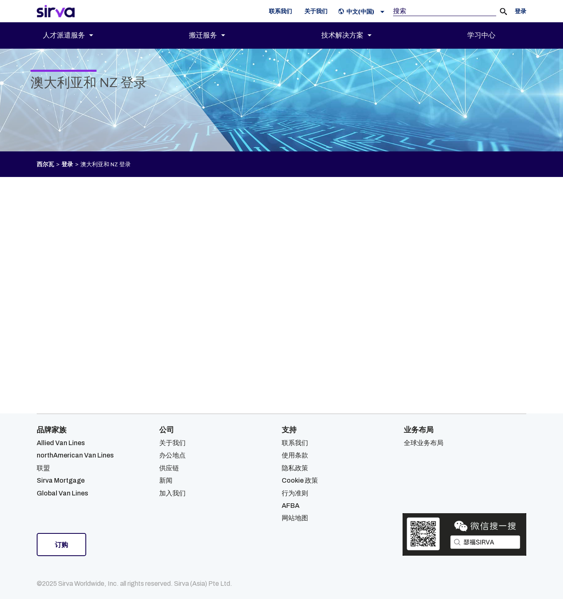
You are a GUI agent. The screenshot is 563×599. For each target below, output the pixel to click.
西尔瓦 (45, 164)
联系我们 (295, 442)
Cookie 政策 (300, 480)
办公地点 (172, 455)
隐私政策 (295, 468)
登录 (67, 164)
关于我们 (172, 442)
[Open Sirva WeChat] (464, 534)
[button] (363, 11)
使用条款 (295, 455)
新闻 (165, 480)
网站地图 (295, 517)
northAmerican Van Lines (75, 455)
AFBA (290, 505)
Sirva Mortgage (61, 480)
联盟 (43, 468)
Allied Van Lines (61, 442)
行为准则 (295, 493)
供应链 (169, 468)
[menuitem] (75, 35)
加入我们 (172, 493)
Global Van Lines (62, 493)
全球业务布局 (423, 442)
